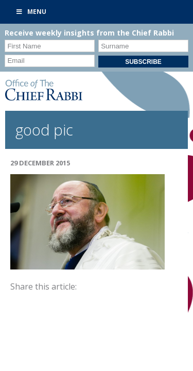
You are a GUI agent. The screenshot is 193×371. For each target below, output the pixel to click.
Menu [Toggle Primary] (30, 11)
